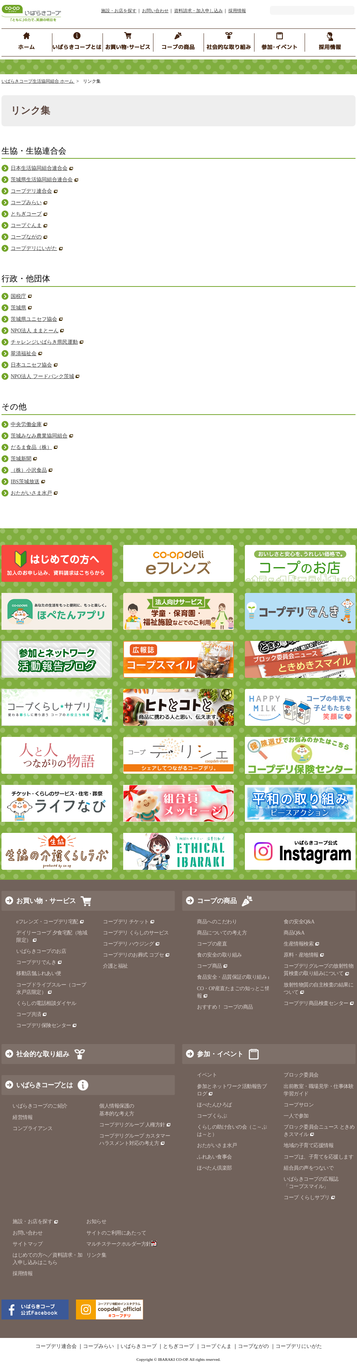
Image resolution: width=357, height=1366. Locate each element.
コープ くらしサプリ (307, 1197)
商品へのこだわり (217, 921)
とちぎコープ (26, 214)
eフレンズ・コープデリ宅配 (50, 921)
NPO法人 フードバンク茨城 (42, 376)
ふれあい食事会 (214, 1157)
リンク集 (96, 1255)
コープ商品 (212, 966)
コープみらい (26, 202)
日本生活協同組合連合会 (39, 168)
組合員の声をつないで (308, 1168)
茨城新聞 (21, 458)
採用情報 (237, 10)
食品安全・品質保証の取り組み (235, 977)
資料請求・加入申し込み (198, 10)
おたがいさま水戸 (31, 493)
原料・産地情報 (304, 955)
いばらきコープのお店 (41, 951)
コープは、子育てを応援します (318, 1157)
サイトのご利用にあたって (116, 1233)
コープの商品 (217, 901)
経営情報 (22, 1117)
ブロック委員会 (301, 1075)
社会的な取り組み (42, 1054)
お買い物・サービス (46, 901)
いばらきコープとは (44, 1085)
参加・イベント (220, 1054)
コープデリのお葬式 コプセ (136, 955)
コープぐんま (26, 225)
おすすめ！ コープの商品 (225, 1007)
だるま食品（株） (31, 447)
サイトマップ (27, 1244)
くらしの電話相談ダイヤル (46, 1003)
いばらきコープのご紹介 (40, 1106)
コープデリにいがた (34, 248)
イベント (207, 1075)
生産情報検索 (302, 944)
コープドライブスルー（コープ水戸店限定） (51, 988)
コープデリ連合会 (31, 191)
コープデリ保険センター (46, 1025)
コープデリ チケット (129, 921)
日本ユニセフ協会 (31, 365)
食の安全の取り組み (219, 955)
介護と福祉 (115, 966)
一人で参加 (296, 1116)
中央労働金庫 (26, 424)
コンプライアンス (32, 1128)
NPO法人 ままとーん (35, 330)
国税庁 (18, 296)
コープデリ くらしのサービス (136, 933)
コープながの (26, 237)
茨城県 (18, 307)
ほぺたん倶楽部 (214, 1168)
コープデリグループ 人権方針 (135, 1125)
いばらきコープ (139, 1346)
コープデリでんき (39, 962)
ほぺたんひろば (214, 1105)
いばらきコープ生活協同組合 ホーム (37, 81)
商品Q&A (294, 933)
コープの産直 (212, 944)
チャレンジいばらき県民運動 (44, 342)
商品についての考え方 (222, 933)
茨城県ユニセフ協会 (34, 319)
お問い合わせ (155, 10)
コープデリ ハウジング (131, 944)
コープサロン (298, 1105)
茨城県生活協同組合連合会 (42, 179)
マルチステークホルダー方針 (121, 1244)
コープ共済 (31, 1014)
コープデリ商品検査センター (319, 1003)
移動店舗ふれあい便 (38, 973)
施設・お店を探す (118, 10)
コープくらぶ (212, 1116)
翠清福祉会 (24, 353)
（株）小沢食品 (29, 470)
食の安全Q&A (299, 921)
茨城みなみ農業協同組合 (39, 436)
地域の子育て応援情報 (308, 1145)
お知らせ (96, 1221)
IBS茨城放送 (25, 481)
